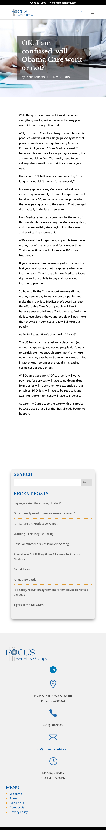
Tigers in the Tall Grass (29, 605)
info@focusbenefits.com (53, 749)
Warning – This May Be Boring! (34, 534)
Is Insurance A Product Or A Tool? (36, 524)
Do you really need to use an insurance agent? (44, 513)
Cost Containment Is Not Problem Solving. (42, 544)
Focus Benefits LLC (37, 77)
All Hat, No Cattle (25, 580)
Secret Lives (22, 569)
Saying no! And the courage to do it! (37, 503)
